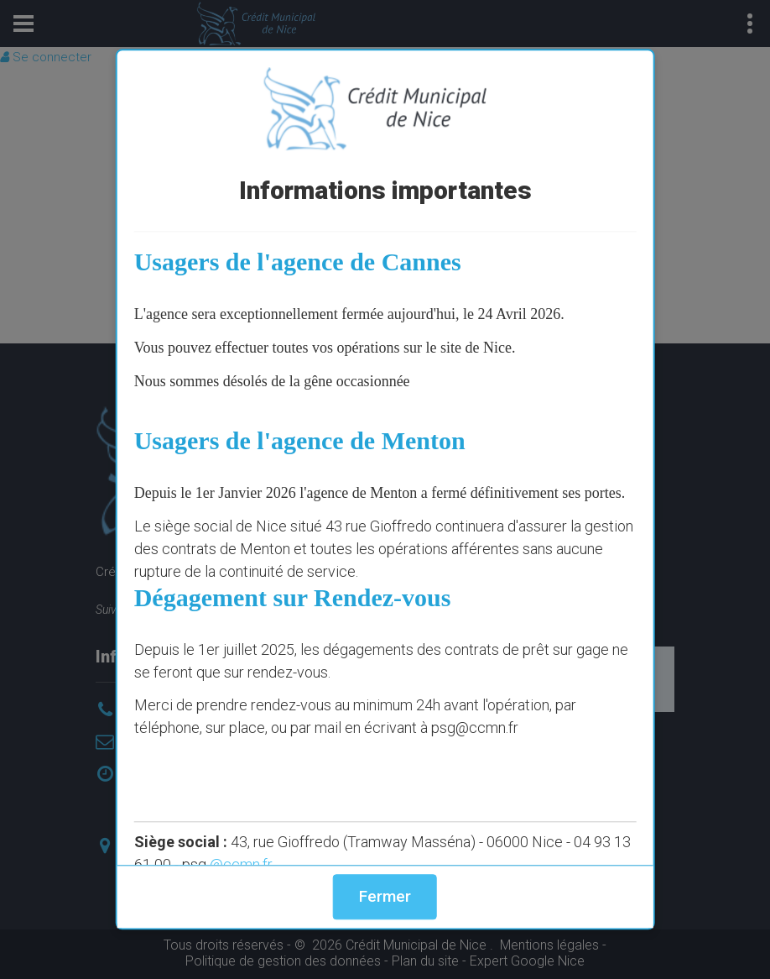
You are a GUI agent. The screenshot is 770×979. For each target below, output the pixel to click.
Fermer (385, 896)
